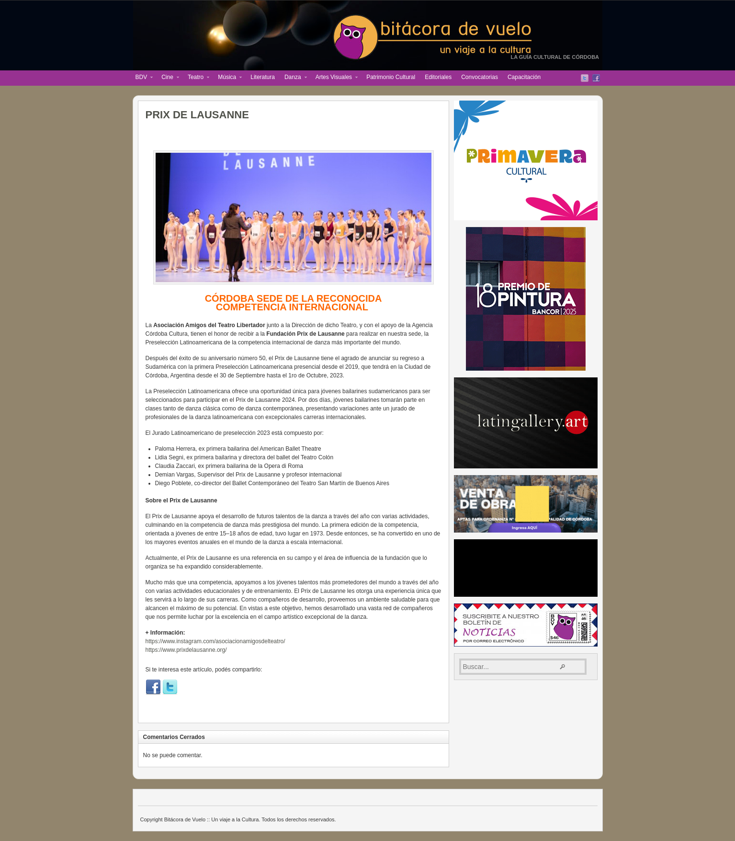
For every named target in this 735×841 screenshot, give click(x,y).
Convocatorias (479, 77)
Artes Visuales (334, 78)
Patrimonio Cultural (390, 77)
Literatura (262, 77)
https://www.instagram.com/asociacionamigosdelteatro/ (215, 641)
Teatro (196, 78)
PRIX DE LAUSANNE (197, 115)
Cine (168, 78)
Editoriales (438, 77)
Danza (293, 78)
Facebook (596, 78)
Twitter (584, 78)
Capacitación (524, 77)
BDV (142, 78)
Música (227, 78)
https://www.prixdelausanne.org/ (186, 650)
